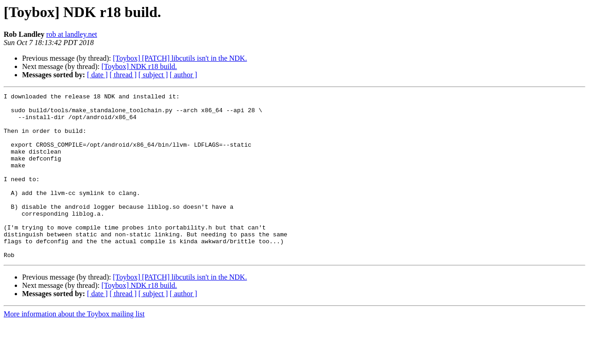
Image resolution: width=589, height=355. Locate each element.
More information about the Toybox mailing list (74, 347)
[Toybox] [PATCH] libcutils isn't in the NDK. (180, 58)
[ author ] (183, 75)
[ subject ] (153, 75)
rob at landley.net (71, 34)
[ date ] (97, 75)
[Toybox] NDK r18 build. (139, 66)
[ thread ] (123, 75)
